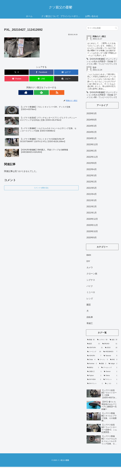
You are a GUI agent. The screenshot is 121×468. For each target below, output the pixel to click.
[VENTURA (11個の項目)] (95, 349)
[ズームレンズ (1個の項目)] (109, 369)
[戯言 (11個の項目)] (93, 345)
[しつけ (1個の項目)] (111, 384)
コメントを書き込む (41, 188)
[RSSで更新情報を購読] (46, 92)
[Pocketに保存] (16, 78)
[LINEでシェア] (41, 78)
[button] (66, 78)
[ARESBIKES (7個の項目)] (110, 353)
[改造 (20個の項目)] (113, 341)
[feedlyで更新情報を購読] (41, 92)
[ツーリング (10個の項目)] (94, 353)
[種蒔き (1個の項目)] (93, 369)
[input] (102, 28)
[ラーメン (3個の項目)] (103, 361)
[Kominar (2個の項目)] (92, 365)
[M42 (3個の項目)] (113, 361)
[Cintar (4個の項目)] (91, 361)
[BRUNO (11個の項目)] (109, 345)
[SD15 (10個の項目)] (111, 349)
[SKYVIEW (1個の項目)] (94, 380)
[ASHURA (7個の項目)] (94, 357)
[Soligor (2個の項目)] (113, 365)
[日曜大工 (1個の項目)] (94, 373)
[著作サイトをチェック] (36, 92)
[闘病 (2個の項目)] (102, 365)
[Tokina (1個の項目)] (110, 376)
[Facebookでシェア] (41, 72)
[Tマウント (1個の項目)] (110, 380)
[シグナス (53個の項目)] (102, 341)
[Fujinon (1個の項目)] (94, 376)
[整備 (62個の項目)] (91, 341)
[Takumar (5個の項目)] (110, 357)
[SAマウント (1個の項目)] (95, 384)
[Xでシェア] (16, 72)
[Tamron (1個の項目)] (110, 373)
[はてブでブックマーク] (66, 72)
